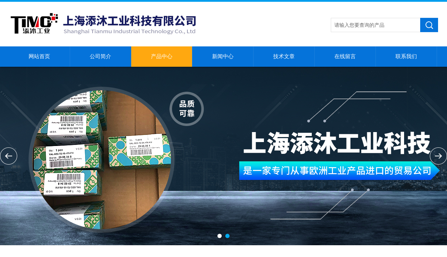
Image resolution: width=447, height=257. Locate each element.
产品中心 (161, 56)
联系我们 (406, 56)
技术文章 (284, 56)
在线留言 (345, 56)
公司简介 (100, 56)
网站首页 (39, 56)
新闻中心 (223, 56)
